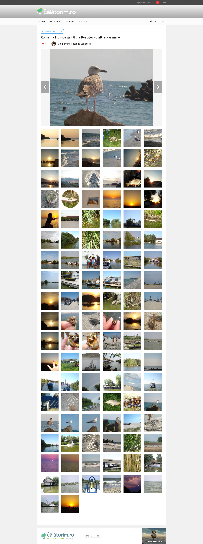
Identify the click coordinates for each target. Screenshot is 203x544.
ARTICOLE (54, 21)
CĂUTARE (159, 21)
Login (164, 2)
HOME (42, 21)
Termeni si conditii (93, 535)
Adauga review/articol (142, 2)
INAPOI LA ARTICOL (52, 31)
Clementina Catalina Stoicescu (74, 43)
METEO (83, 21)
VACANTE (69, 21)
